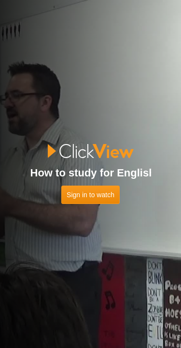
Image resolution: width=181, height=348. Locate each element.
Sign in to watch (90, 195)
